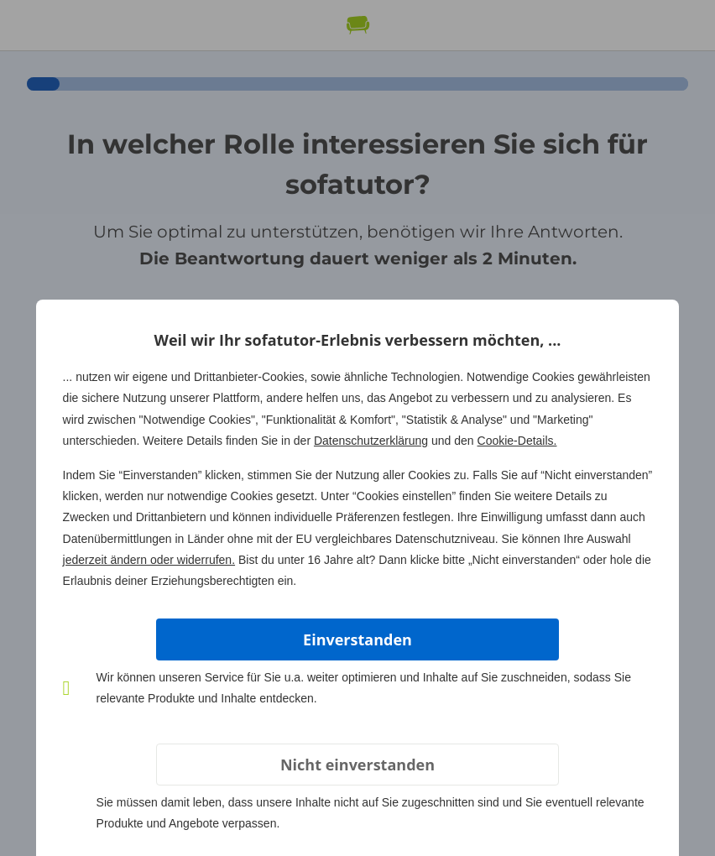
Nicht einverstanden (357, 764)
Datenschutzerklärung (371, 440)
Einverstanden (357, 639)
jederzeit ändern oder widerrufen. (149, 559)
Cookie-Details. (517, 440)
